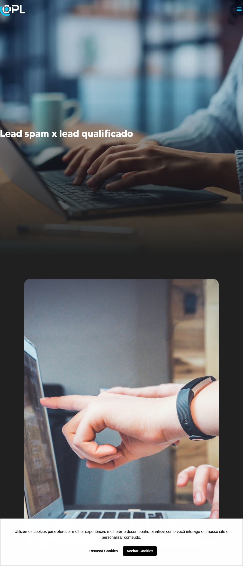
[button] (239, 9)
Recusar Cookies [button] (104, 551)
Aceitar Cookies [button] (140, 551)
